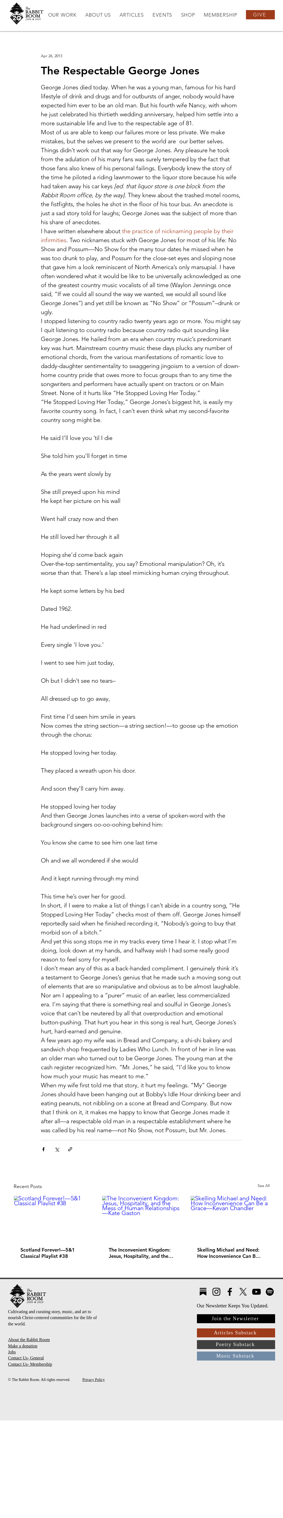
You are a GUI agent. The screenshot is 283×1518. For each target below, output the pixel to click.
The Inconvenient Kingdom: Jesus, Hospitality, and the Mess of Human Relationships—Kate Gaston (140, 1253)
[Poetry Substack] (236, 1344)
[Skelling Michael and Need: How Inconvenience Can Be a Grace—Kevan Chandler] (230, 1218)
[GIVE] (260, 14)
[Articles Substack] (236, 1332)
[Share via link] (70, 1149)
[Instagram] (216, 1291)
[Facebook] (229, 1291)
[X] (243, 1291)
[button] (62, 15)
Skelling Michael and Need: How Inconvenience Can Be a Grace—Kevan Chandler (230, 1253)
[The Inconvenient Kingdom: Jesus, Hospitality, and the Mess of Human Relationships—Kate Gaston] (141, 1218)
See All (264, 1185)
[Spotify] (269, 1291)
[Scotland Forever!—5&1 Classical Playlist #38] (53, 1218)
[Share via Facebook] (43, 1149)
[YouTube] (256, 1291)
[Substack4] (203, 1291)
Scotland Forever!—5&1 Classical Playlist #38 (47, 1253)
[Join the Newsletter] (236, 1318)
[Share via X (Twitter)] (56, 1149)
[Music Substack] (236, 1356)
